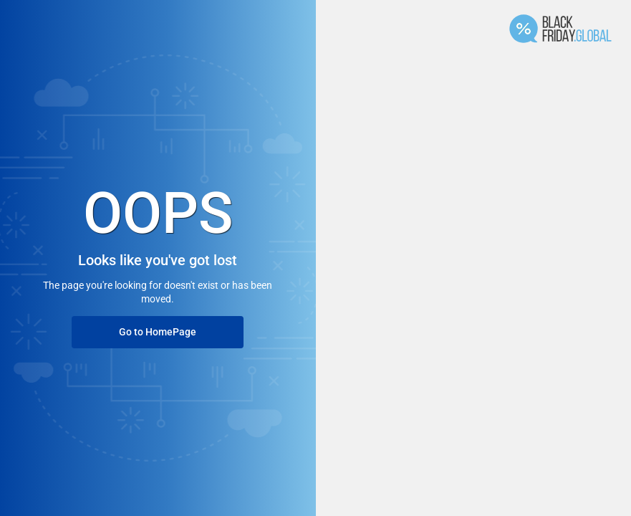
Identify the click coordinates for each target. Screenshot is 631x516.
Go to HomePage (157, 332)
